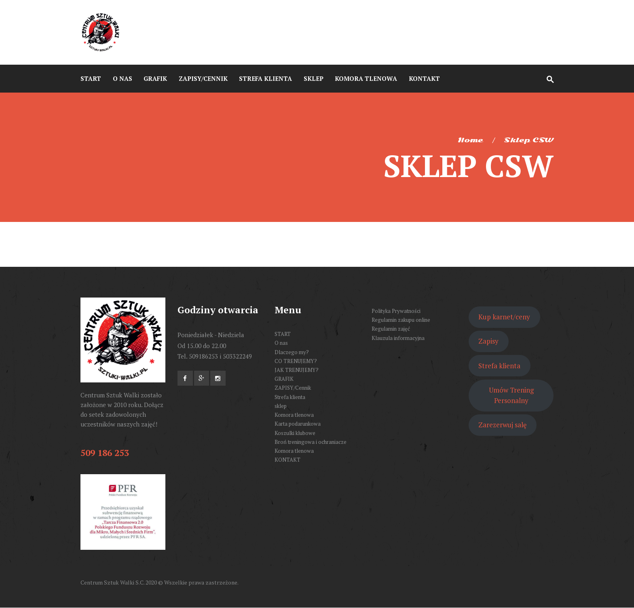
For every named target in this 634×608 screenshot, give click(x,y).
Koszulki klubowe (295, 433)
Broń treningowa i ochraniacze (311, 441)
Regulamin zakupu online (401, 319)
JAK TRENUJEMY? (297, 370)
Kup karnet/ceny (504, 316)
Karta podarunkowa (298, 423)
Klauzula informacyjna (398, 338)
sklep (281, 406)
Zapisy (488, 341)
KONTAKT (287, 459)
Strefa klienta (290, 397)
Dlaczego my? (292, 352)
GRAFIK (284, 378)
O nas (281, 342)
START (283, 334)
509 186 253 (104, 452)
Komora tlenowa (294, 414)
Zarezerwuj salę (502, 424)
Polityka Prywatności (396, 311)
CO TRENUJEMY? (296, 361)
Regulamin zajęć (391, 328)
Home (470, 140)
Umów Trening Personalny (511, 395)
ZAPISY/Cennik (293, 387)
